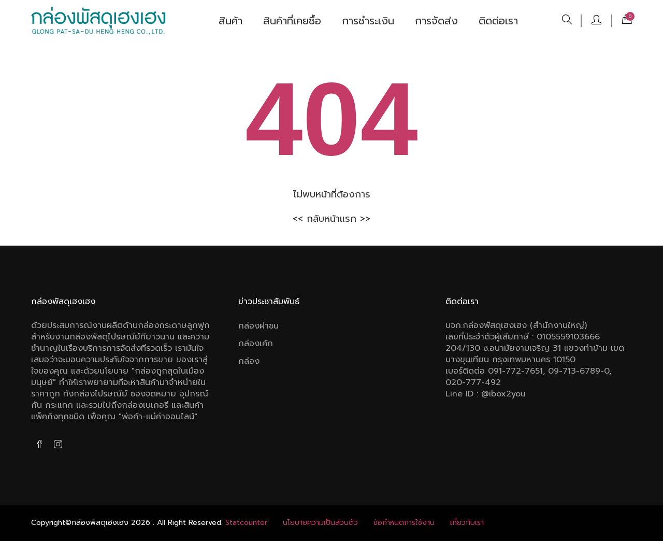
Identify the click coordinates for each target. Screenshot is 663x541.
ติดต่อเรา (498, 21)
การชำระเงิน (368, 21)
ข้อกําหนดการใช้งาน (404, 522)
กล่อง (249, 361)
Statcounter (246, 522)
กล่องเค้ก (255, 343)
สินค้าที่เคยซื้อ (292, 21)
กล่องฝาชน (258, 326)
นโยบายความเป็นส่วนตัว (320, 522)
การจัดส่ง (436, 21)
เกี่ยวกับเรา (467, 522)
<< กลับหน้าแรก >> (331, 218)
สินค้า (230, 21)
